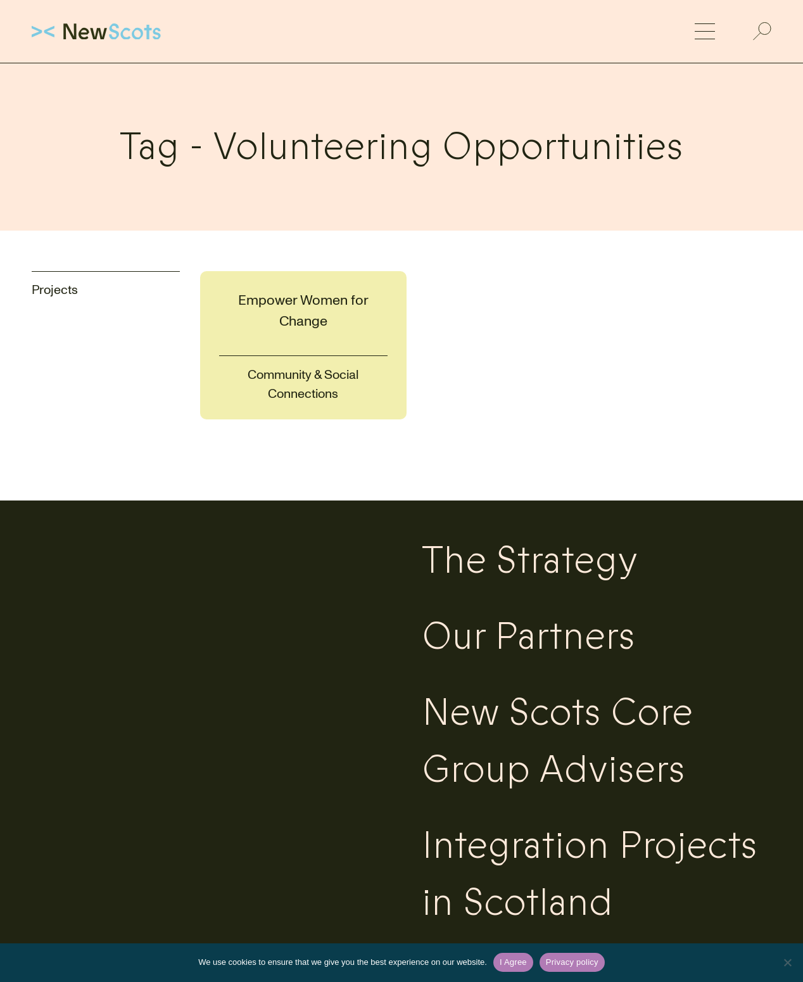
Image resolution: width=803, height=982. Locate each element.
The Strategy (529, 561)
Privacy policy (572, 962)
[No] (787, 962)
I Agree (513, 962)
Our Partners (528, 637)
